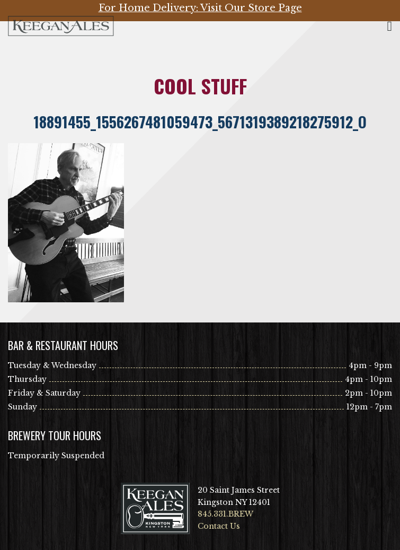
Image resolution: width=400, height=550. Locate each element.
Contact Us (219, 526)
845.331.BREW (225, 514)
